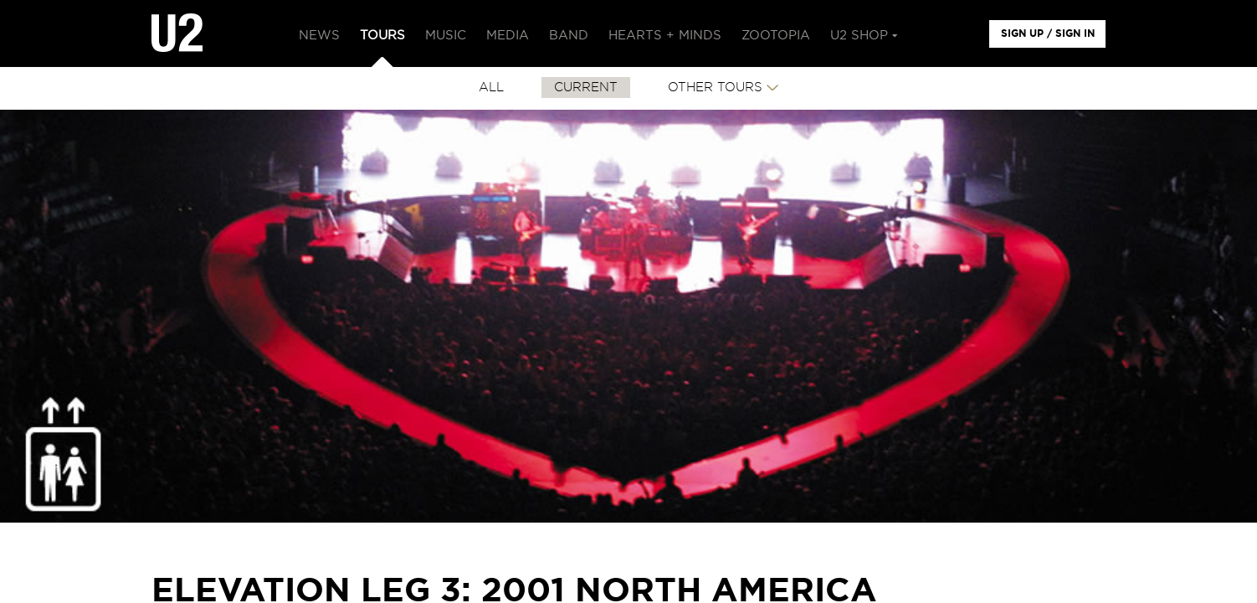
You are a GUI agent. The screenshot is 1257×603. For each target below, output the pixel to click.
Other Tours (715, 87)
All (491, 87)
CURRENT (586, 87)
